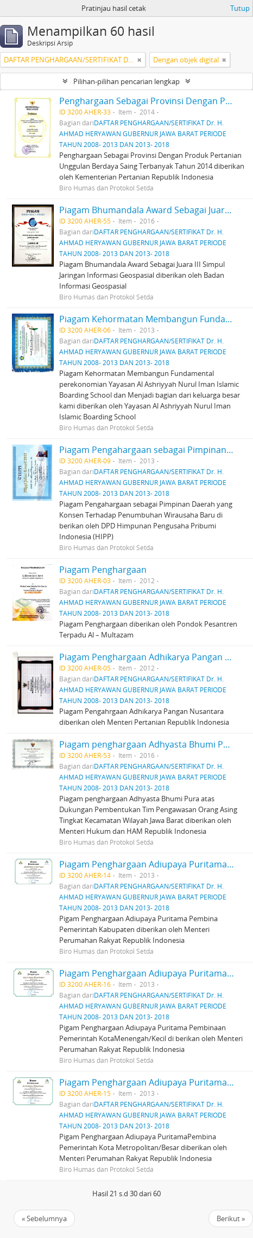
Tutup (240, 8)
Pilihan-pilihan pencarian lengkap (126, 81)
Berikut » (231, 1218)
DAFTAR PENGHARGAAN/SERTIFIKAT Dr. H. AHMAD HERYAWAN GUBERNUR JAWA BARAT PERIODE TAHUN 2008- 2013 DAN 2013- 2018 (142, 133)
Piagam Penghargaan (103, 570)
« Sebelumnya (44, 1218)
